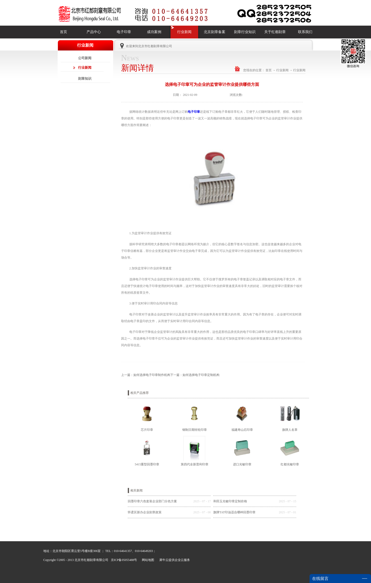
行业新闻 (282, 70)
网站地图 (147, 560)
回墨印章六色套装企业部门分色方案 (152, 501)
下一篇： (194, 375)
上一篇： (145, 375)
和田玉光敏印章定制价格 (230, 501)
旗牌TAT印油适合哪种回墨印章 (234, 512)
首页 (63, 32)
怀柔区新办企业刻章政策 (145, 512)
